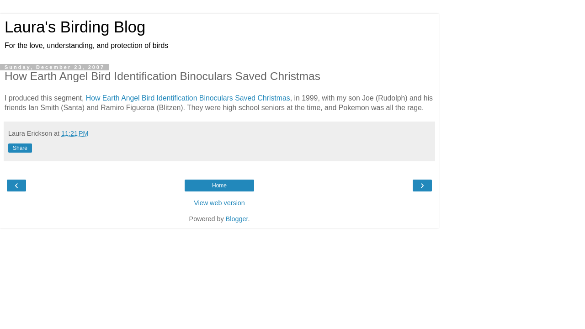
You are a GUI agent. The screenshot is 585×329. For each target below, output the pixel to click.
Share (20, 148)
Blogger (237, 219)
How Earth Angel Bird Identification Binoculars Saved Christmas (188, 98)
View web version (219, 203)
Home (219, 185)
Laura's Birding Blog (75, 27)
